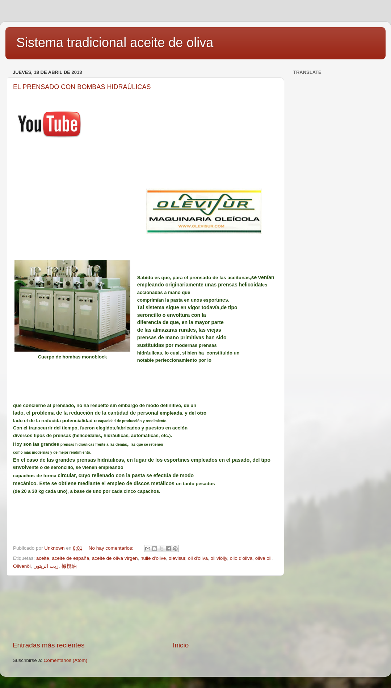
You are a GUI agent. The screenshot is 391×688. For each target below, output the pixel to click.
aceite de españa (70, 558)
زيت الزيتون (46, 566)
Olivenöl (22, 566)
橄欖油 (69, 566)
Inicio (181, 645)
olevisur (177, 558)
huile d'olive (153, 558)
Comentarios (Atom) (66, 660)
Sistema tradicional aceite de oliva (114, 42)
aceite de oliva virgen (115, 558)
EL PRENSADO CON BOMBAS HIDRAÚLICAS (82, 87)
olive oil (263, 558)
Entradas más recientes (48, 645)
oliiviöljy (219, 558)
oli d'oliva (198, 558)
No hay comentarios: (112, 548)
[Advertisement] (145, 608)
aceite (42, 558)
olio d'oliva (241, 558)
